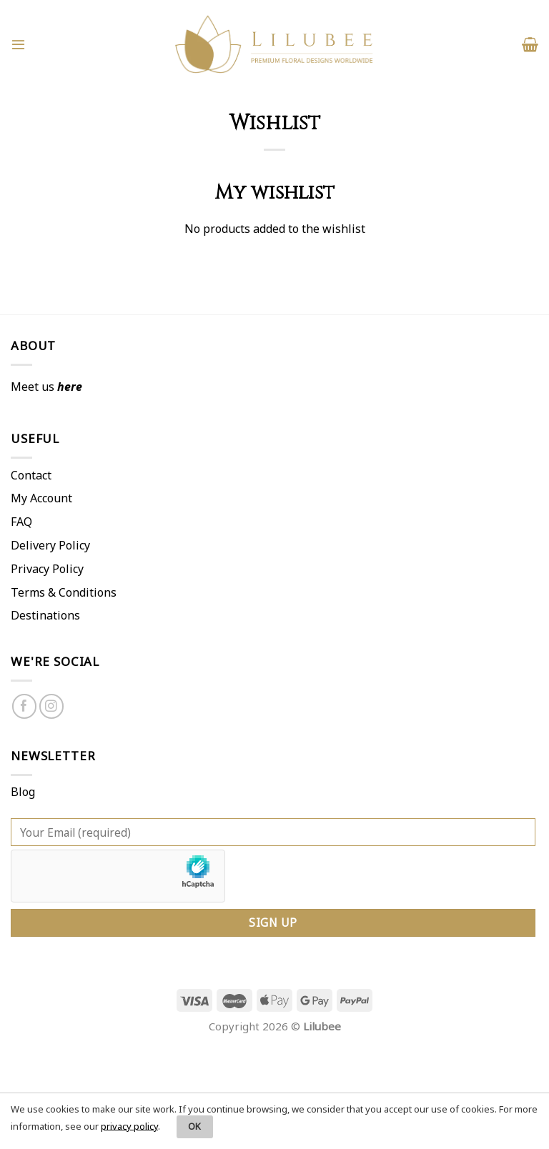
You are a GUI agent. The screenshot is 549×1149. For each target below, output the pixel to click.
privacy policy (129, 1125)
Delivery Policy (50, 545)
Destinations (45, 615)
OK (195, 1126)
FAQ (21, 521)
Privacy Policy (47, 569)
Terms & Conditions (64, 592)
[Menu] (18, 44)
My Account (41, 498)
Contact (31, 475)
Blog (23, 792)
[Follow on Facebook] (24, 706)
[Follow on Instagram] (51, 706)
